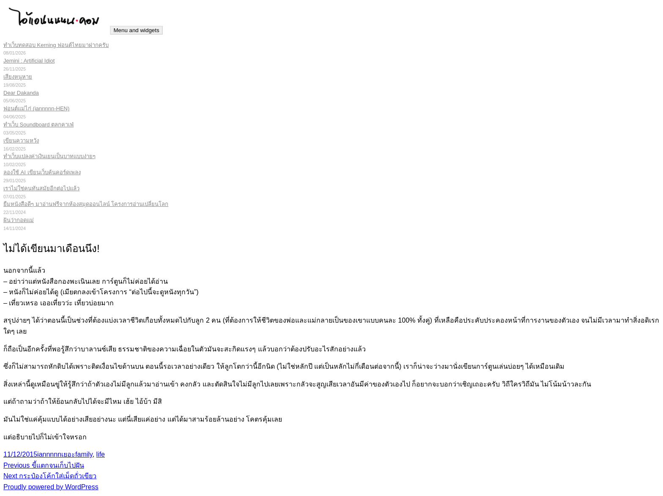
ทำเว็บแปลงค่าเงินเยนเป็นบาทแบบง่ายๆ (49, 156)
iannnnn (49, 454)
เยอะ (68, 454)
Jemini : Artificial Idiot (29, 61)
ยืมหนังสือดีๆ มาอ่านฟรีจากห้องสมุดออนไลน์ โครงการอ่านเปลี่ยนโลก (85, 204)
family (84, 454)
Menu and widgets (136, 30)
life (100, 454)
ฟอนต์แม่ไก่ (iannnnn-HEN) (36, 108)
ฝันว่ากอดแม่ (18, 220)
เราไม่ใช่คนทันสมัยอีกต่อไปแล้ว (41, 188)
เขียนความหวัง (21, 140)
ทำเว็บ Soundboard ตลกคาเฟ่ (38, 124)
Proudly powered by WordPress (51, 487)
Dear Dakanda (21, 93)
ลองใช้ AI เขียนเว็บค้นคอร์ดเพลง (42, 172)
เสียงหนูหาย (17, 77)
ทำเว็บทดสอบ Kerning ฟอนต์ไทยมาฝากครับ (56, 45)
